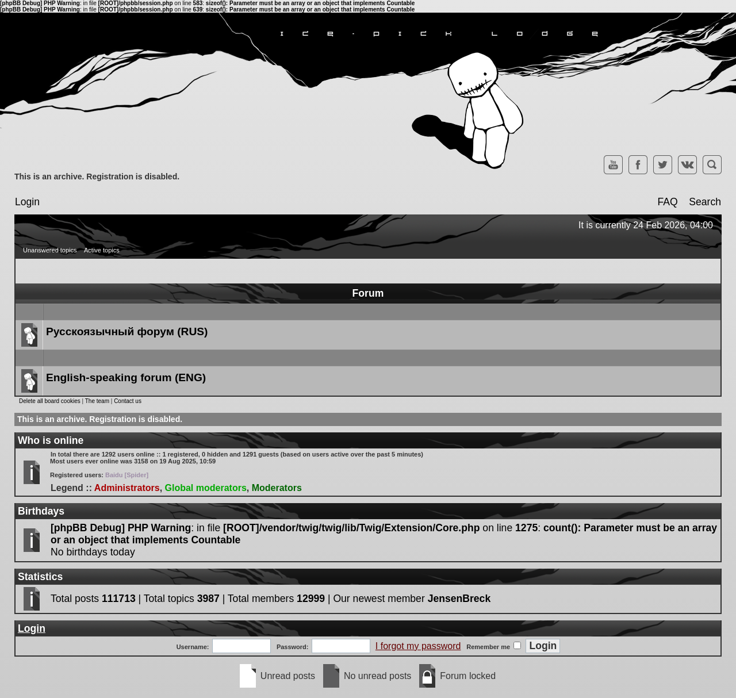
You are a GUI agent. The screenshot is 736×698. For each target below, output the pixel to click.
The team (97, 401)
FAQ (667, 202)
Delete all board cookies (49, 401)
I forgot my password (418, 646)
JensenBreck (459, 598)
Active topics (102, 250)
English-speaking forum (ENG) (126, 377)
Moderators (277, 488)
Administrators (127, 488)
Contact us (127, 401)
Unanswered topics (50, 250)
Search (705, 202)
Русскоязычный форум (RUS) (127, 331)
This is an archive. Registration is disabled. (96, 176)
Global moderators (206, 488)
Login (27, 202)
